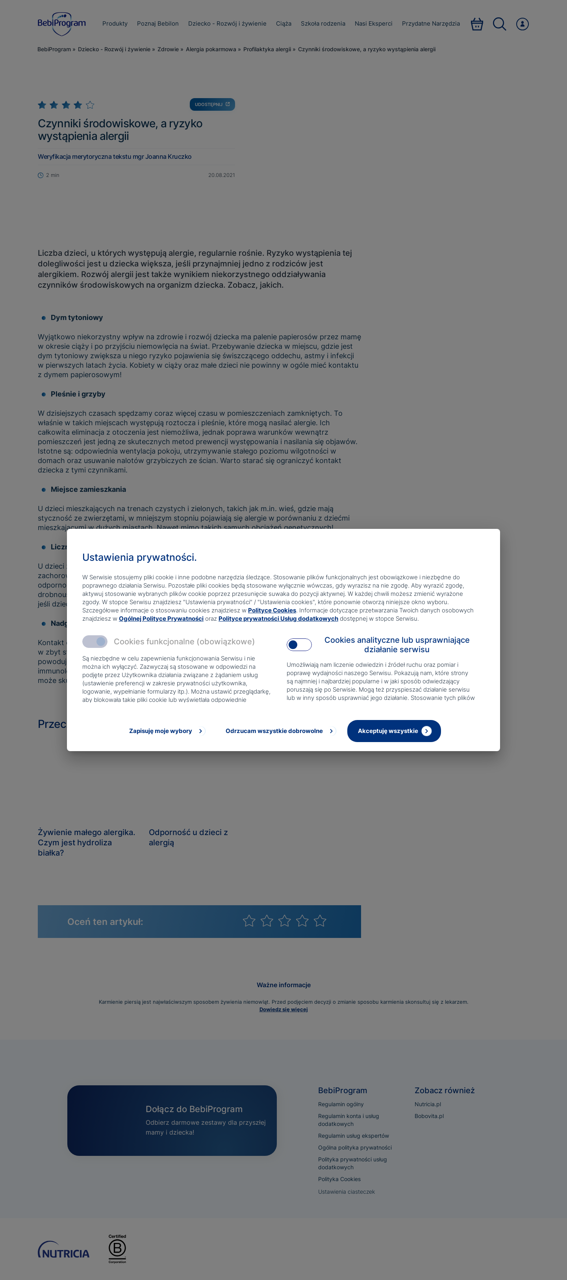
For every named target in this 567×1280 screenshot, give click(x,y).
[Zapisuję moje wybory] (166, 731)
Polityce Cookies (272, 610)
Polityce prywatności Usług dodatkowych (278, 618)
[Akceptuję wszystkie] (394, 731)
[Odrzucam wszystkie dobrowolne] (280, 731)
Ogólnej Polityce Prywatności (161, 618)
